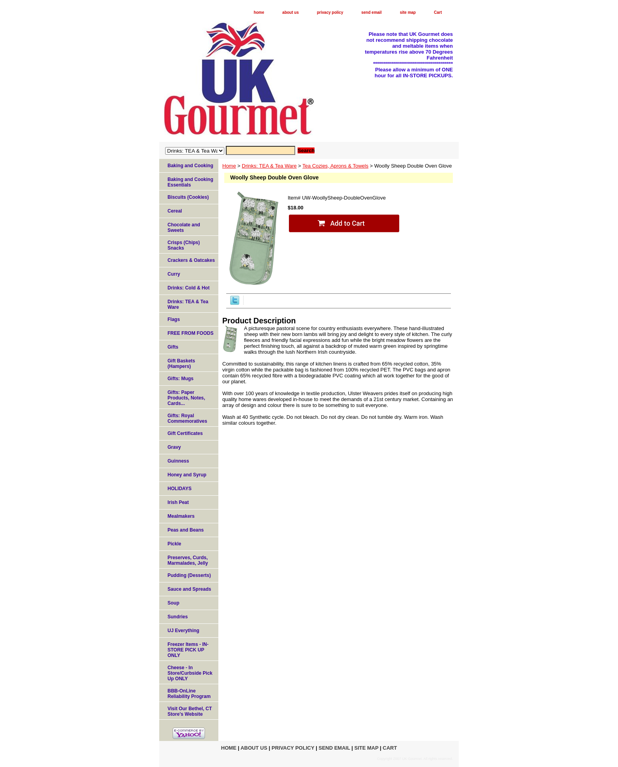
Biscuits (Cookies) (188, 197)
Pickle (174, 544)
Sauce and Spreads (189, 589)
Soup (173, 603)
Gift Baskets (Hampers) (181, 363)
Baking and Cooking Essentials (190, 182)
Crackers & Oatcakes (191, 260)
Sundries (178, 617)
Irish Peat (178, 502)
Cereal (175, 211)
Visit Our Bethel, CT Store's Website (190, 711)
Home (229, 166)
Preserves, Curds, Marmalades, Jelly (188, 560)
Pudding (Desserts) (189, 575)
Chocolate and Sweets (184, 227)
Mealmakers (181, 516)
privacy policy (330, 12)
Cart (438, 12)
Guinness (178, 461)
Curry (174, 274)
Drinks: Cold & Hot (189, 288)
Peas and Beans (186, 530)
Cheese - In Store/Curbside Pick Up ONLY (190, 673)
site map (408, 12)
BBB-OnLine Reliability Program (189, 693)
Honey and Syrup (187, 475)
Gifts (173, 347)
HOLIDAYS (180, 488)
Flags (174, 319)
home (259, 12)
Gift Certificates (185, 433)
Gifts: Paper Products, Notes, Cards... (186, 398)
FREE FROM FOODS (191, 333)
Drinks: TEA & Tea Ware (269, 166)
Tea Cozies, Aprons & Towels (335, 166)
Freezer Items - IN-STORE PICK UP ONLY (188, 650)
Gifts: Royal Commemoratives (187, 418)
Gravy (174, 447)
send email (371, 12)
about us (290, 12)
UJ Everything (183, 630)
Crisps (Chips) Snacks (184, 245)
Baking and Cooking (190, 165)
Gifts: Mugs (181, 378)
